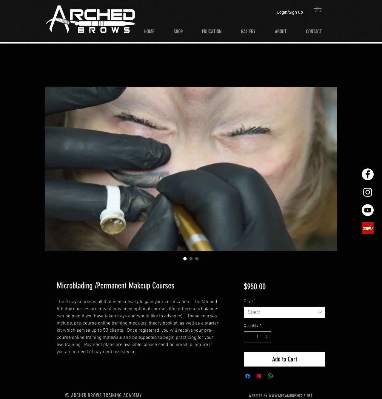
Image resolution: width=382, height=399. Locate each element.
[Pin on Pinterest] (259, 376)
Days (249, 301)
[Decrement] (248, 337)
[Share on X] (281, 376)
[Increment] (266, 337)
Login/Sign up (290, 12)
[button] (320, 9)
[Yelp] (368, 228)
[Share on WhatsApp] (270, 376)
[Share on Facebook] (247, 376)
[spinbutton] (257, 337)
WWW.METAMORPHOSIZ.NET (291, 395)
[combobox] (284, 312)
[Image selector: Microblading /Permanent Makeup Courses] (185, 259)
